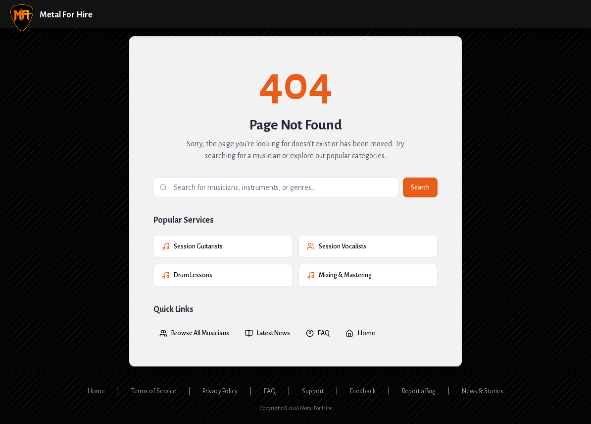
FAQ (318, 333)
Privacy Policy (220, 391)
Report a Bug (419, 391)
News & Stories (482, 391)
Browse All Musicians (194, 333)
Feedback (363, 391)
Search (420, 187)
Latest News (267, 333)
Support (313, 391)
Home (360, 333)
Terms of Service (153, 391)
